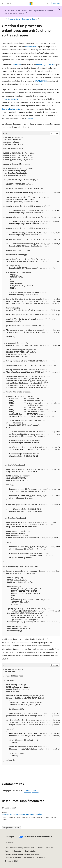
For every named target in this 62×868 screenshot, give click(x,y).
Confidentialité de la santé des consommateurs (21, 854)
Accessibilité (28, 857)
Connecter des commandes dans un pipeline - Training (22, 814)
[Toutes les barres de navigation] (4, 19)
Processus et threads (29, 19)
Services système (14, 19)
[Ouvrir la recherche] (47, 3)
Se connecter (55, 3)
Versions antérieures (45, 848)
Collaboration (17, 851)
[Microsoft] (31, 3)
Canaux (30, 118)
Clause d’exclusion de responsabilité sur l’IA (20, 848)
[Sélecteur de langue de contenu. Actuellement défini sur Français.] (10, 837)
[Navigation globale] (2, 3)
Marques (40, 857)
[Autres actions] (58, 19)
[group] (31, 385)
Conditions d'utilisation (13, 857)
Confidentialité (30, 851)
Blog (6, 851)
